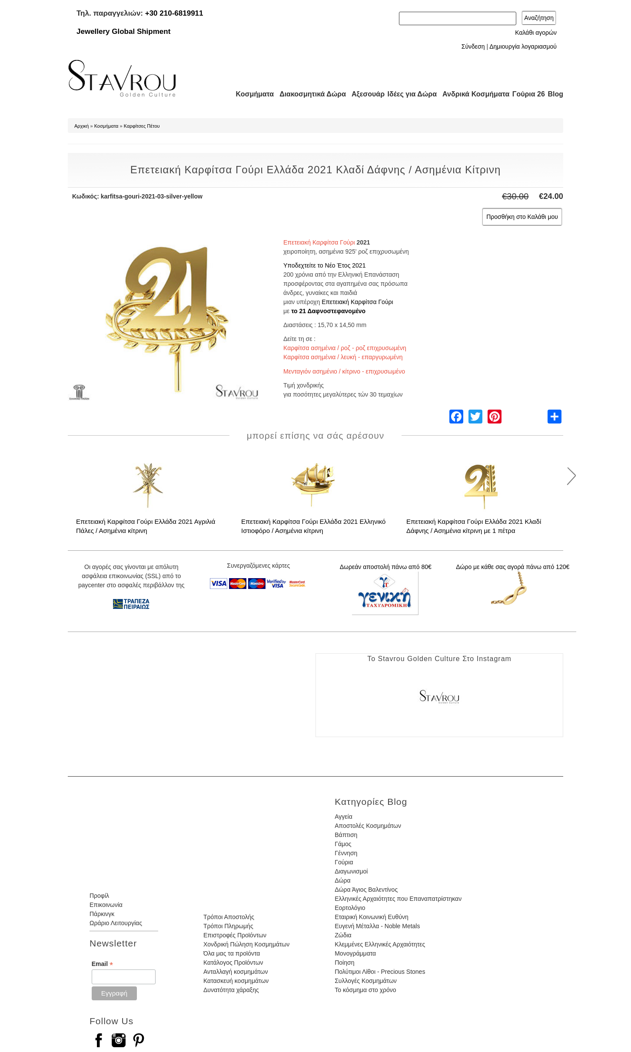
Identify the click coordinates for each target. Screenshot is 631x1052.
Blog (555, 94)
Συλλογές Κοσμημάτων (366, 980)
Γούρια (344, 862)
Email (102, 964)
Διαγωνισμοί (351, 871)
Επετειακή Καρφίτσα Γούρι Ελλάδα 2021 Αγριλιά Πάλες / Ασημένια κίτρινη (145, 526)
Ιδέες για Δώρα (409, 94)
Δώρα (342, 880)
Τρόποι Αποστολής (228, 916)
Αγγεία (343, 816)
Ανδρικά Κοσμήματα (471, 94)
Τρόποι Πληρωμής (228, 926)
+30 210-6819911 (174, 13)
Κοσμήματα (252, 94)
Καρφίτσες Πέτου (142, 126)
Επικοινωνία (106, 904)
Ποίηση (344, 962)
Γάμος (343, 843)
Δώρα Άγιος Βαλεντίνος (366, 889)
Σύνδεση (473, 46)
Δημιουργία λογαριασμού (523, 46)
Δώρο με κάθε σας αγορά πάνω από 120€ (512, 566)
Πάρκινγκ (102, 913)
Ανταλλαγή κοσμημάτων (235, 971)
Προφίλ (99, 895)
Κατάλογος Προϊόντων (233, 962)
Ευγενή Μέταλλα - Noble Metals (377, 926)
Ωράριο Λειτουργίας (116, 923)
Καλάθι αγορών (536, 32)
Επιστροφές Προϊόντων (234, 935)
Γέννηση (346, 853)
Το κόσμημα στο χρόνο (365, 989)
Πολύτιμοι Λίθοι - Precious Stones (380, 971)
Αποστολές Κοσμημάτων (368, 825)
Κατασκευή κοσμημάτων (236, 980)
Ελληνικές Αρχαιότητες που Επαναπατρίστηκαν (398, 898)
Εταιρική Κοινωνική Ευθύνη (371, 916)
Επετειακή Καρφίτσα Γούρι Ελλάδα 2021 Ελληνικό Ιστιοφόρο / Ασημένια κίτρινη (313, 526)
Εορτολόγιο (350, 907)
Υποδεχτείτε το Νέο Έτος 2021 (324, 265)
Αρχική (81, 126)
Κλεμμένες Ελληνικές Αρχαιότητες (380, 944)
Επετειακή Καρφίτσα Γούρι (357, 301)
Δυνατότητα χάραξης (231, 989)
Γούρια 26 (526, 94)
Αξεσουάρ (363, 94)
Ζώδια (343, 935)
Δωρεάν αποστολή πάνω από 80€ (386, 566)
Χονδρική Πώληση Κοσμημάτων (246, 944)
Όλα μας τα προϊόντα (231, 953)
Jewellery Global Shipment (123, 31)
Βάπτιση (346, 834)
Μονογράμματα (355, 953)
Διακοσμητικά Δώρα (309, 94)
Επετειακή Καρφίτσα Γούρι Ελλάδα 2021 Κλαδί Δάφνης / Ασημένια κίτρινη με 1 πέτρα (473, 526)
